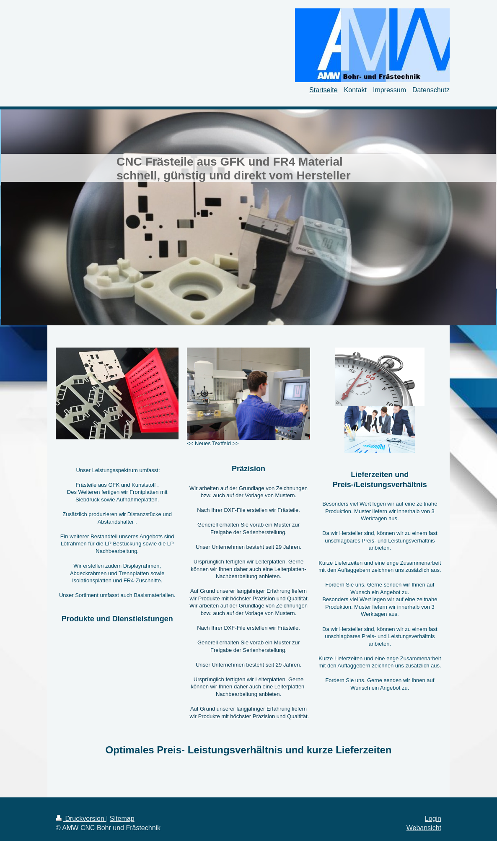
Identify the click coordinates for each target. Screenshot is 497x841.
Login (433, 818)
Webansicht (423, 827)
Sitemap (122, 818)
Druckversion (81, 818)
